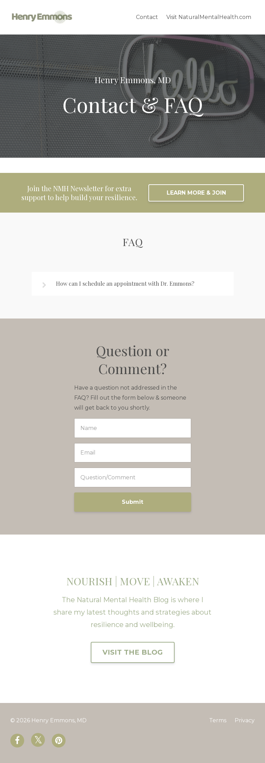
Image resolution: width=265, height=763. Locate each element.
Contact (147, 17)
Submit (132, 502)
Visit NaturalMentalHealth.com (208, 17)
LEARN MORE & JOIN (196, 192)
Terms (217, 720)
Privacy (245, 720)
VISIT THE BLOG (132, 652)
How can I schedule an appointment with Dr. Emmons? (125, 283)
